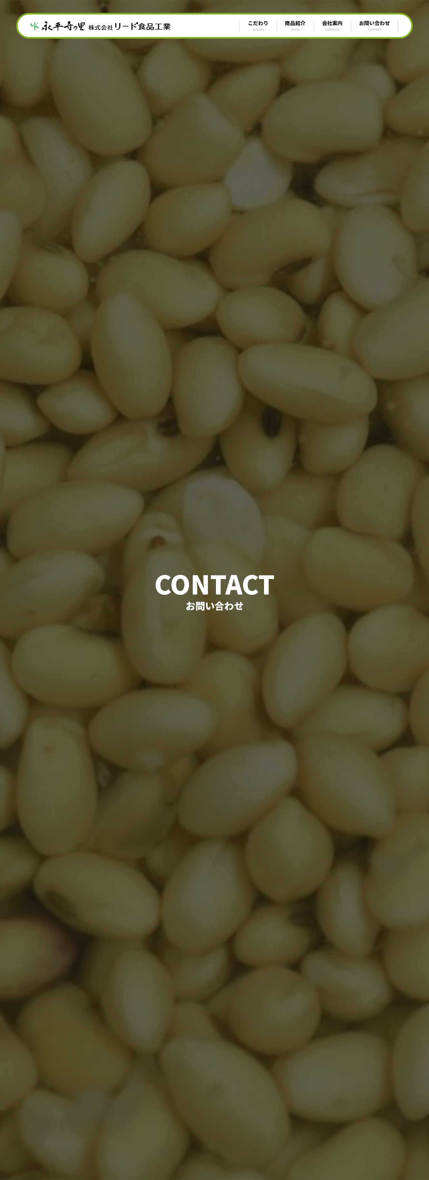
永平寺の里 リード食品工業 (105, 26)
